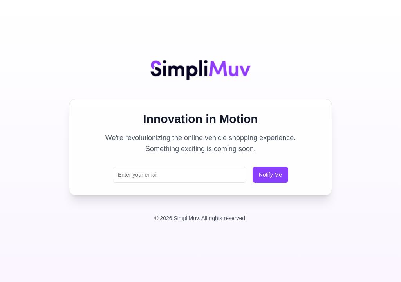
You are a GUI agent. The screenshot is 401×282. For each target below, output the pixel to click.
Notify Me (270, 175)
